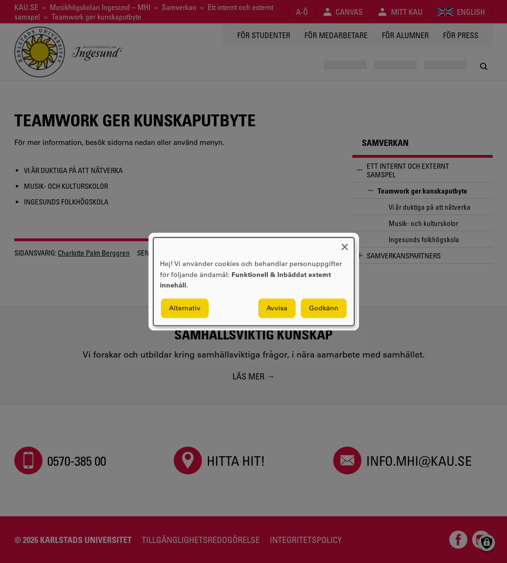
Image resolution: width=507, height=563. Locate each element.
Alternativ (185, 308)
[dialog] (253, 281)
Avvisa (276, 308)
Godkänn (323, 308)
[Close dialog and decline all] (344, 243)
